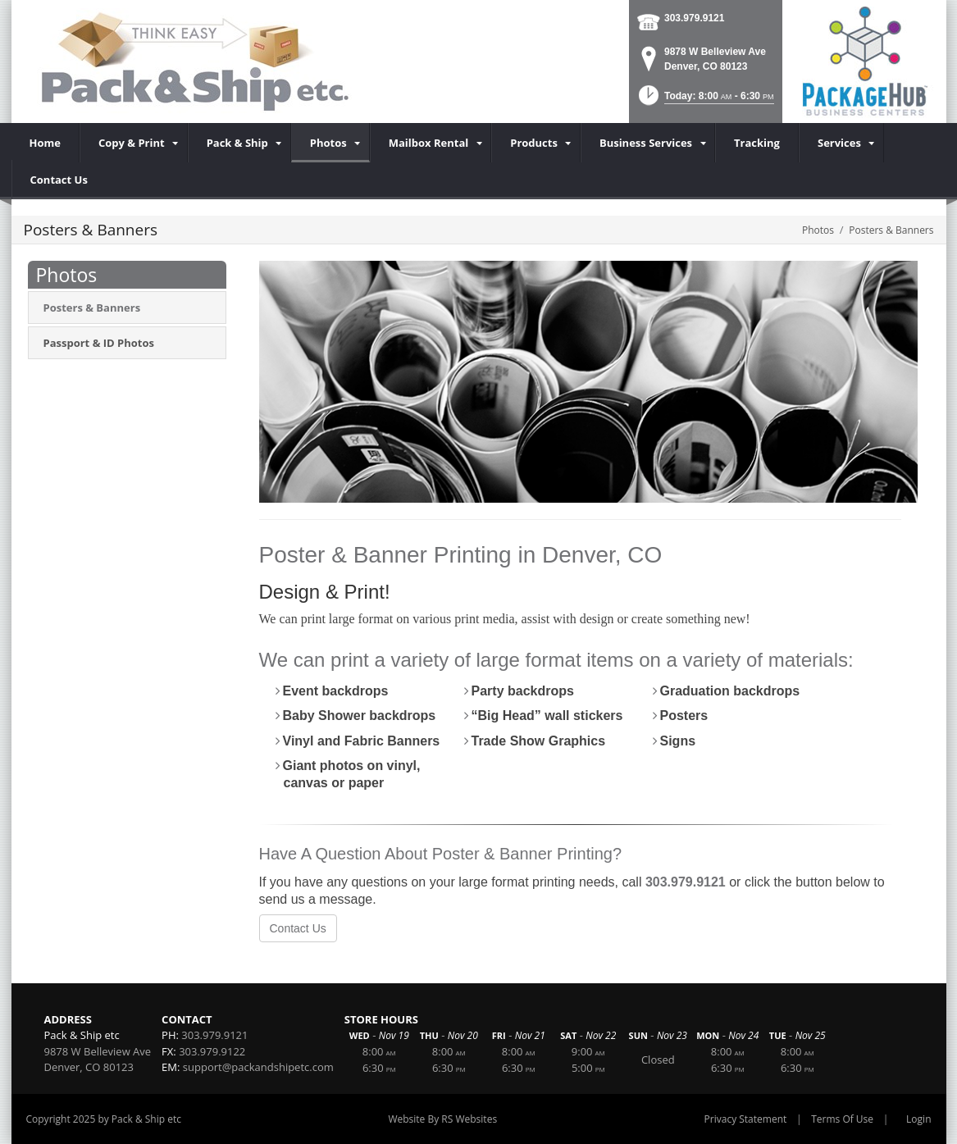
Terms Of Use (842, 1119)
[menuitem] (134, 142)
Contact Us (298, 928)
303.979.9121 (694, 18)
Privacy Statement (745, 1119)
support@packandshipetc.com (258, 1067)
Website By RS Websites (442, 1119)
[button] (705, 100)
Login (918, 1119)
